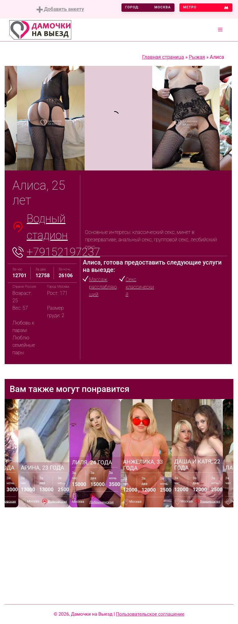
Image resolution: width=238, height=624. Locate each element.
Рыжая (197, 57)
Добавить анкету (60, 9)
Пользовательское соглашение (150, 614)
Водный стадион (47, 227)
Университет (210, 501)
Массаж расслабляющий (103, 287)
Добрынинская (102, 502)
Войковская (57, 501)
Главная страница (163, 57)
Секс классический (140, 287)
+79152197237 (63, 252)
